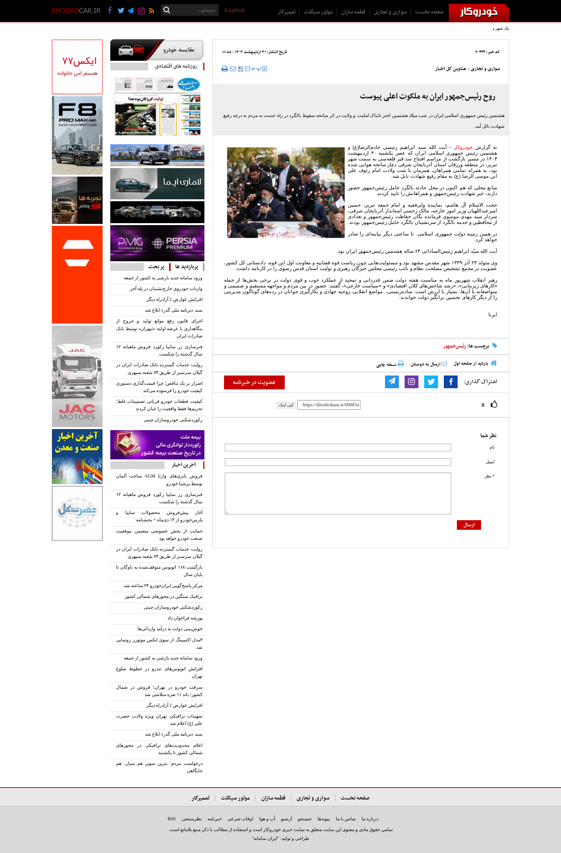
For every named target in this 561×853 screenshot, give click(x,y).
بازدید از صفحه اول (471, 363)
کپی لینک (286, 404)
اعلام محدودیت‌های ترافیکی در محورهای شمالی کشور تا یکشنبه (159, 749)
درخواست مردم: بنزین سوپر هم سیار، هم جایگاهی (159, 767)
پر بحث (156, 267)
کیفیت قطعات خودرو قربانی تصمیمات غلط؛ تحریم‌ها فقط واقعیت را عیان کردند (159, 405)
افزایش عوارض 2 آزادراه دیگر (174, 299)
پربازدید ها (186, 267)
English (234, 10)
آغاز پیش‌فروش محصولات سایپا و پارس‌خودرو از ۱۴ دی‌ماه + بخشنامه (159, 516)
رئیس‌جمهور (454, 346)
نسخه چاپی (390, 365)
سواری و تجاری (390, 12)
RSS (172, 818)
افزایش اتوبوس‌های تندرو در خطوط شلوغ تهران (159, 672)
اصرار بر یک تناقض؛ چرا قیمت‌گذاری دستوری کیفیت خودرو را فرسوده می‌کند (159, 387)
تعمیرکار (286, 12)
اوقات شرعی (240, 818)
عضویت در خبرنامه (254, 382)
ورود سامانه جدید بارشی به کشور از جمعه (163, 277)
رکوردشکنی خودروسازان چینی (173, 419)
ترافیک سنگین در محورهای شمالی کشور (163, 596)
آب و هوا (267, 818)
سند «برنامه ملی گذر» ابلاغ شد (173, 310)
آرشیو (286, 818)
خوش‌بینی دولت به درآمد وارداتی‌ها (170, 628)
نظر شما (488, 435)
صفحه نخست (429, 12)
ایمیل (490, 462)
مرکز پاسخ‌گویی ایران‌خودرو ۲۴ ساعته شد (163, 585)
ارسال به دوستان (429, 364)
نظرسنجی (192, 818)
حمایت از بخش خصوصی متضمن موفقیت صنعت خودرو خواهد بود (159, 534)
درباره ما (370, 818)
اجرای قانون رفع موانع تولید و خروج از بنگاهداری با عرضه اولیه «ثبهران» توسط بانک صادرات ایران (159, 328)
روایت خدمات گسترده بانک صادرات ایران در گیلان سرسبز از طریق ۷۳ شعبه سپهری (159, 368)
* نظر (490, 476)
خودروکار (463, 147)
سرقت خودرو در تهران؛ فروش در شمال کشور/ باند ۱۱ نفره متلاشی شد (159, 690)
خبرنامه (214, 818)
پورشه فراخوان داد (185, 618)
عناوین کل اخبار (450, 69)
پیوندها (323, 818)
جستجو (305, 818)
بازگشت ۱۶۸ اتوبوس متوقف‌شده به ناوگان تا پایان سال (159, 570)
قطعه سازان (353, 12)
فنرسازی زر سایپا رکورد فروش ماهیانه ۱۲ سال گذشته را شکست (159, 350)
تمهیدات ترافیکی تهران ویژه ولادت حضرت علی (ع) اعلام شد (159, 719)
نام (492, 447)
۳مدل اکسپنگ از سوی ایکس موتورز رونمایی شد (159, 643)
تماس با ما (346, 818)
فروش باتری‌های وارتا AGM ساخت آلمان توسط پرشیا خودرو (159, 479)
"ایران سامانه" (265, 838)
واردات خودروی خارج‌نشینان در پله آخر (166, 288)
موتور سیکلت (318, 12)
